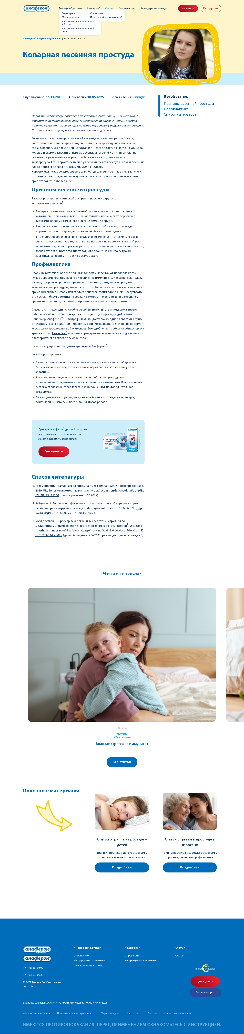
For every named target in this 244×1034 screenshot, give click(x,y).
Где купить (53, 451)
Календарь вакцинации (153, 8)
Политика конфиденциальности (75, 1013)
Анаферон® (93, 8)
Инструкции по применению (90, 961)
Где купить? (187, 8)
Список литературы (180, 115)
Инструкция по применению (141, 961)
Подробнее (122, 867)
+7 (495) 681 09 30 (33, 975)
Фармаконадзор (110, 1013)
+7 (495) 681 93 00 (33, 968)
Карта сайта (134, 1013)
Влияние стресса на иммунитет (122, 744)
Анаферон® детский (70, 8)
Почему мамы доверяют (88, 965)
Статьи (109, 8)
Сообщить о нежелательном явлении (169, 1013)
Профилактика (176, 109)
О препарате (81, 956)
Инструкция (210, 8)
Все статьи (122, 762)
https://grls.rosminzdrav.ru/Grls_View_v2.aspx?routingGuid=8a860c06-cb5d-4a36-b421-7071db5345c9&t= (89, 530)
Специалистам (126, 8)
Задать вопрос (205, 993)
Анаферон (59, 333)
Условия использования (36, 1013)
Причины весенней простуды (189, 104)
